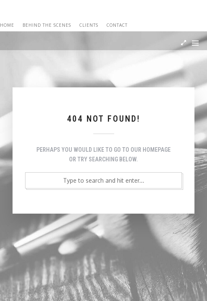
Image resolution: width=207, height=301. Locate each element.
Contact (117, 25)
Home (7, 25)
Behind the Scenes (47, 25)
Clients (88, 25)
